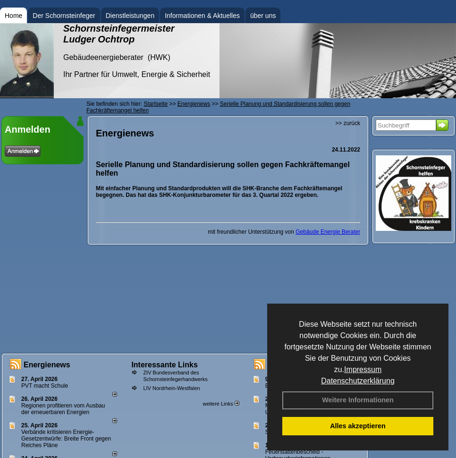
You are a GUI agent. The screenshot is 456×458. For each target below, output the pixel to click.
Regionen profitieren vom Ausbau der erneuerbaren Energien (63, 409)
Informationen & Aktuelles (202, 15)
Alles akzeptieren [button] (358, 426)
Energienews (47, 365)
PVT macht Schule (44, 385)
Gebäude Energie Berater (328, 232)
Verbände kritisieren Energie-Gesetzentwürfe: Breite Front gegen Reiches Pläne (66, 439)
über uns (263, 15)
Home (13, 15)
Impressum (362, 369)
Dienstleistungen (130, 15)
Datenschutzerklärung (358, 381)
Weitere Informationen (358, 400)
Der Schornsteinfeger (64, 15)
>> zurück (347, 123)
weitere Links (221, 404)
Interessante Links (164, 365)
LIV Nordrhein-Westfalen (171, 388)
